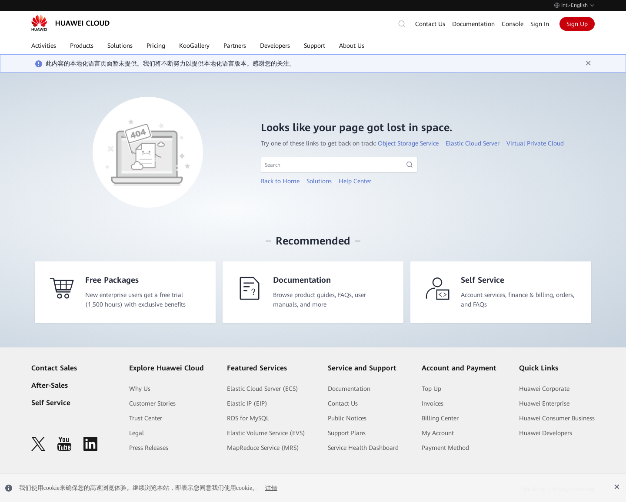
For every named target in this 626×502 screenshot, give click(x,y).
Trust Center (145, 418)
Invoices (432, 403)
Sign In (539, 23)
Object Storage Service (408, 143)
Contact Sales (54, 368)
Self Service (50, 403)
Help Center (355, 181)
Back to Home (280, 181)
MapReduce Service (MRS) (263, 447)
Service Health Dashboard (363, 447)
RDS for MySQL (248, 418)
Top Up (431, 388)
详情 (271, 488)
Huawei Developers (545, 432)
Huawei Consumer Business (557, 418)
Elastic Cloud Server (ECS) (262, 388)
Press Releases (148, 447)
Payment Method (445, 447)
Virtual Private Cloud (535, 143)
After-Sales (49, 385)
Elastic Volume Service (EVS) (266, 432)
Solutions (319, 181)
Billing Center (440, 418)
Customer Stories (152, 403)
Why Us (139, 388)
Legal (136, 432)
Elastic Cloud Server (472, 143)
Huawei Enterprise (544, 403)
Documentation (473, 23)
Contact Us (430, 23)
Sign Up (577, 23)
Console (512, 23)
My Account (438, 432)
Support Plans (347, 432)
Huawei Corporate (544, 388)
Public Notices (347, 418)
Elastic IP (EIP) (247, 403)
